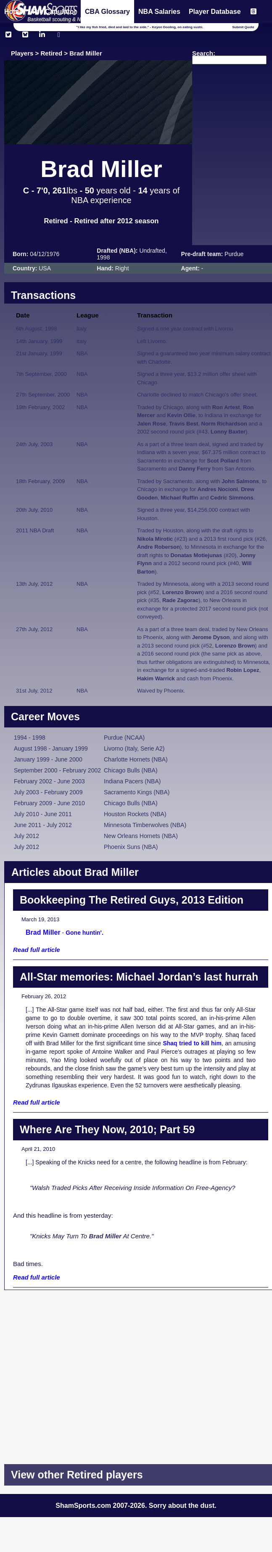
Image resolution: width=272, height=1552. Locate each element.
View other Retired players (77, 1475)
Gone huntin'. (84, 932)
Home (13, 11)
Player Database (215, 11)
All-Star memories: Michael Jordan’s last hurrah (139, 977)
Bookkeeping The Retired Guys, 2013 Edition (131, 900)
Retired (52, 53)
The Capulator (54, 11)
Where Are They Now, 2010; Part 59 (107, 1129)
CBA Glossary (107, 11)
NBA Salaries (159, 11)
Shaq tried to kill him (192, 1043)
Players (22, 53)
